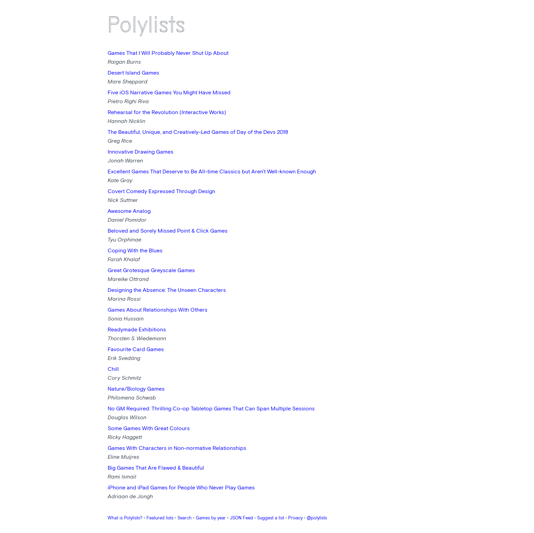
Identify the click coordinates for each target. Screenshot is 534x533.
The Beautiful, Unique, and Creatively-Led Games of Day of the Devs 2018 (198, 132)
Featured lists (159, 518)
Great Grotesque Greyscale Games (151, 270)
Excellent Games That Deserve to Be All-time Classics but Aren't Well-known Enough (212, 171)
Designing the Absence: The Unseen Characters (167, 290)
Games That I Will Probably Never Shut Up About (168, 53)
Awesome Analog (129, 211)
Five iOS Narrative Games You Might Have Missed (169, 92)
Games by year (211, 518)
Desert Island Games (133, 73)
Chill (113, 369)
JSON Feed (241, 518)
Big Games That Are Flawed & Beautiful (156, 468)
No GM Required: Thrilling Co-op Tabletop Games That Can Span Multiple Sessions (211, 408)
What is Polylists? (125, 518)
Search (184, 518)
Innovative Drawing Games (140, 152)
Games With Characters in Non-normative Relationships (177, 448)
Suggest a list (270, 518)
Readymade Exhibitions (137, 329)
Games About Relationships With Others (157, 310)
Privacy (295, 518)
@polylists (317, 518)
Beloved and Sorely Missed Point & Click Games (167, 231)
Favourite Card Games (136, 349)
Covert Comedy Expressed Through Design (161, 191)
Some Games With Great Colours (149, 428)
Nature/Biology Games (136, 389)
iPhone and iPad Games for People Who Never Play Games (181, 487)
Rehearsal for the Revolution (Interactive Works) (167, 112)
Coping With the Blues (135, 250)
